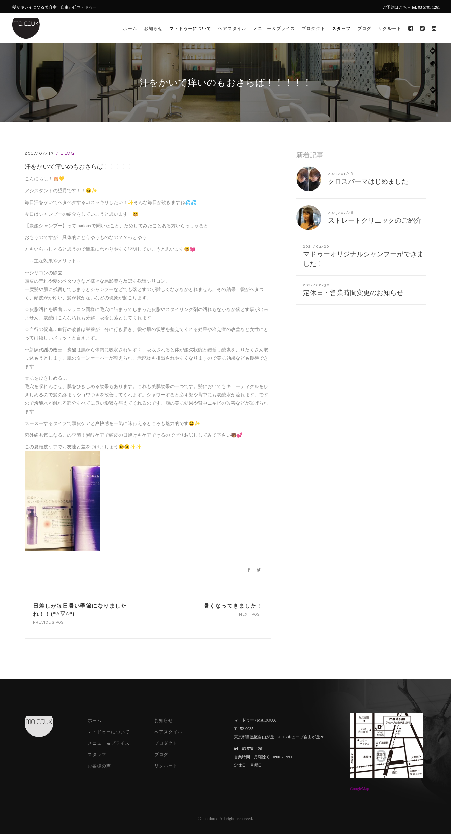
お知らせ (163, 720)
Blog (67, 153)
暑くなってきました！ (233, 606)
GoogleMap (359, 788)
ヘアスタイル (168, 731)
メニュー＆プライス (109, 743)
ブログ (161, 754)
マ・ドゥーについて (109, 731)
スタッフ (97, 754)
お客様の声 (99, 765)
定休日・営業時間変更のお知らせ (353, 292)
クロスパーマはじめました (368, 181)
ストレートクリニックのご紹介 (375, 220)
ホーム (95, 720)
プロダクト (166, 743)
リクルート (166, 765)
